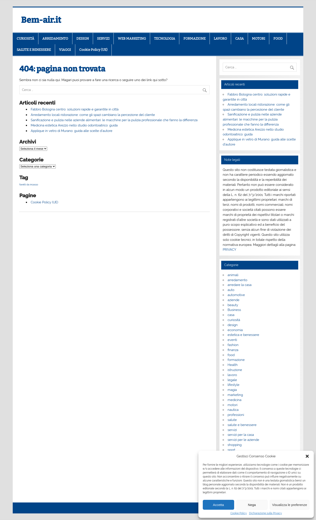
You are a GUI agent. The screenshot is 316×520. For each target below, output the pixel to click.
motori (232, 405)
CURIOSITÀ (25, 39)
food (231, 355)
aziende (233, 300)
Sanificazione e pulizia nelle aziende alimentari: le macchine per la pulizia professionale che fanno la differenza (114, 120)
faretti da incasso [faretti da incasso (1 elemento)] (28, 184)
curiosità (234, 320)
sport (231, 450)
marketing (235, 395)
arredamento (237, 280)
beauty (233, 305)
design (233, 325)
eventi (232, 340)
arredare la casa (239, 285)
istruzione (235, 370)
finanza (233, 350)
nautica (233, 410)
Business (234, 310)
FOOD (278, 39)
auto (231, 290)
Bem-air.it (41, 20)
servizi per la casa (241, 435)
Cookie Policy (238, 513)
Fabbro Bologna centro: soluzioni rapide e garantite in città (74, 109)
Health (233, 365)
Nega (252, 505)
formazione (236, 360)
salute (232, 420)
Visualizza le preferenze (289, 505)
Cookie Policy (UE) (93, 50)
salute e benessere (242, 425)
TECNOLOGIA (164, 39)
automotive (236, 295)
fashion (233, 345)
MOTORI (258, 39)
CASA (239, 39)
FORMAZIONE (194, 39)
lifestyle (233, 385)
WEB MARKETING (132, 39)
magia (232, 390)
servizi (232, 430)
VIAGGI (65, 50)
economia (235, 330)
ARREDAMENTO (55, 39)
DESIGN (82, 39)
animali (233, 275)
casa (231, 315)
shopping (235, 445)
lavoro (232, 375)
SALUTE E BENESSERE (34, 50)
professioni (236, 415)
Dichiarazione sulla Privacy (265, 513)
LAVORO (220, 39)
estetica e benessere (243, 335)
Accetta (218, 505)
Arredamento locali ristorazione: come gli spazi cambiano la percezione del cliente (93, 115)
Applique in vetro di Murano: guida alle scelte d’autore (71, 131)
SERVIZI (103, 39)
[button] (307, 456)
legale (232, 380)
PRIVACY (229, 250)
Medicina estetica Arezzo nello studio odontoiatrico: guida (74, 125)
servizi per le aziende (243, 440)
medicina (234, 400)
